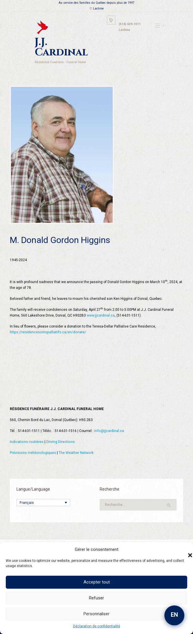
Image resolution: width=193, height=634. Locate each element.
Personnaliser (96, 613)
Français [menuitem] (27, 491)
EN (174, 614)
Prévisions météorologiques (32, 441)
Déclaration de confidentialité (96, 626)
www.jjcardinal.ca (101, 304)
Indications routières (26, 430)
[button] (184, 549)
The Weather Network (74, 441)
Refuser (96, 598)
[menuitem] (43, 491)
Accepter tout (96, 582)
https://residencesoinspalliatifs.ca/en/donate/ (47, 321)
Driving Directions (60, 430)
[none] (43, 491)
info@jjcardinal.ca (108, 419)
